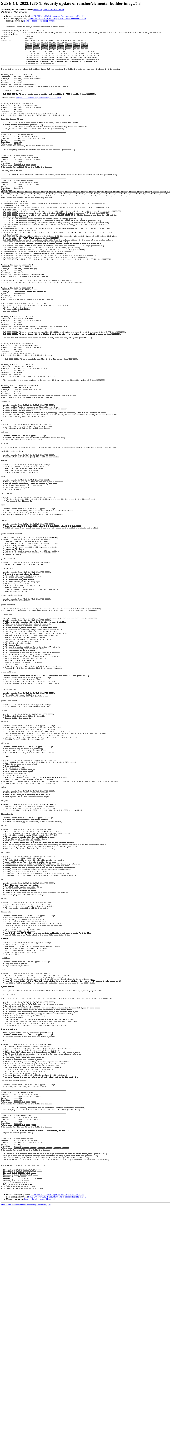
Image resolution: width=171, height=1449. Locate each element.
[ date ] (27, 21)
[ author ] (51, 21)
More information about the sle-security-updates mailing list (26, 1437)
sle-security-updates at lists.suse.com (48, 9)
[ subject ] (43, 21)
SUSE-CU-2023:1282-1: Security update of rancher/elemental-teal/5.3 (57, 18)
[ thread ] (34, 21)
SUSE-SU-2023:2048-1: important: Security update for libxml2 (57, 16)
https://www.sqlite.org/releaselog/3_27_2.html (38, 112)
